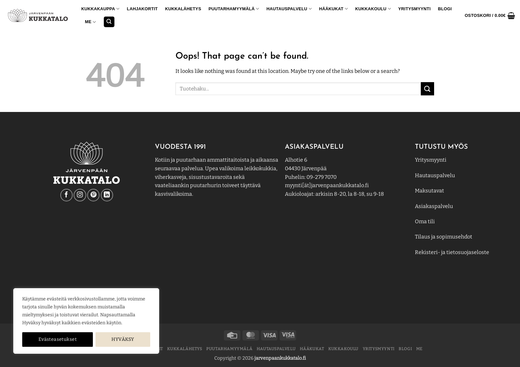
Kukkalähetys (183, 8)
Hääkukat (333, 9)
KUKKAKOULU (373, 9)
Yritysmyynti (430, 160)
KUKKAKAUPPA (100, 9)
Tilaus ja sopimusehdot (443, 237)
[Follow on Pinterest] (93, 195)
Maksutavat (429, 190)
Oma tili (425, 221)
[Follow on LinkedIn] (107, 195)
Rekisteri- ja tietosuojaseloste (452, 252)
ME (90, 22)
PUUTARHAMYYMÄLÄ (234, 9)
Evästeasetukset (57, 339)
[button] (490, 15)
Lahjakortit (142, 8)
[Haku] (109, 22)
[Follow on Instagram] (80, 195)
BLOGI (445, 8)
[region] (86, 321)
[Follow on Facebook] (66, 195)
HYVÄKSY (122, 339)
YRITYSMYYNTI (414, 8)
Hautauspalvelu (289, 9)
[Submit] (427, 88)
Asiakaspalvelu (434, 206)
